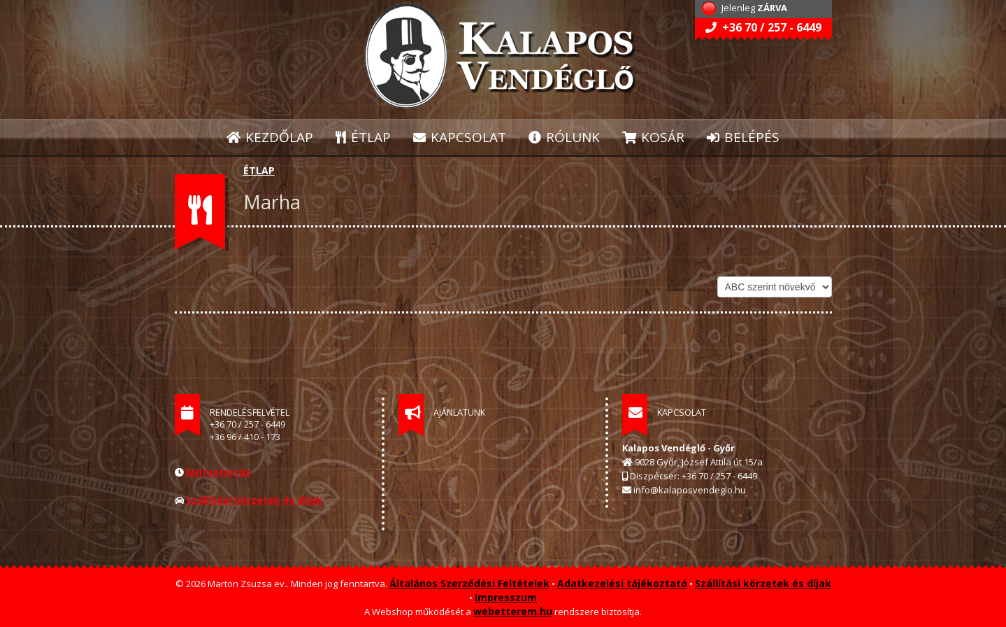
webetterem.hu (512, 611)
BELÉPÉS (743, 137)
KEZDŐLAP (270, 137)
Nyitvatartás (218, 472)
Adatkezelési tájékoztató (622, 583)
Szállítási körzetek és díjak (254, 500)
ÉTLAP (364, 137)
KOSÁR (653, 137)
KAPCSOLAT (459, 137)
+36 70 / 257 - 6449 (763, 27)
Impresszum (506, 597)
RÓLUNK (564, 137)
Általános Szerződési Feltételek (469, 583)
